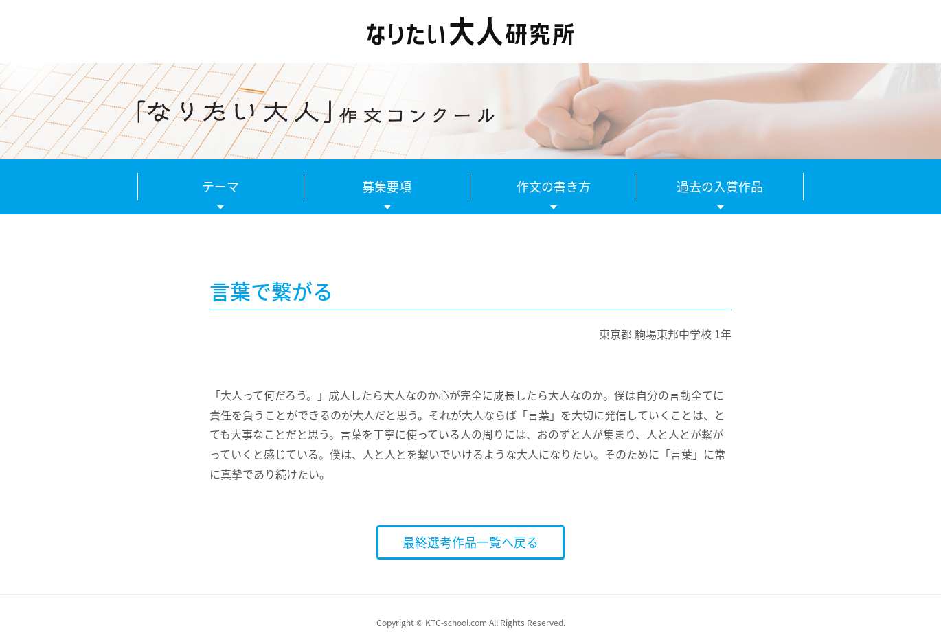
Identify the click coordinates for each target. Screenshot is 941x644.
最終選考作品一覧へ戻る (470, 542)
